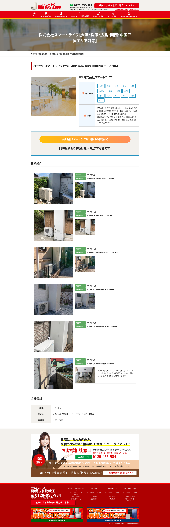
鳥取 (124, 96)
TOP (34, 14)
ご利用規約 (112, 499)
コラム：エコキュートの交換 (130, 493)
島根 (132, 96)
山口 (101, 101)
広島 (108, 96)
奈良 (124, 86)
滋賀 (132, 86)
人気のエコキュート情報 (130, 489)
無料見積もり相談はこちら (121, 473)
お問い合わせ (134, 9)
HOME (35, 54)
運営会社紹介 (94, 499)
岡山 (116, 96)
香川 (118, 91)
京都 (116, 86)
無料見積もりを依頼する (129, 14)
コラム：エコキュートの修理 (112, 493)
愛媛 (110, 91)
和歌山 (101, 91)
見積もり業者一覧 (61, 14)
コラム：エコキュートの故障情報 (76, 493)
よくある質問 (112, 14)
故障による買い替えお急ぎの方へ (130, 500)
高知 (126, 91)
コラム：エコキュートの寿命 (94, 493)
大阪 (101, 86)
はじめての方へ (45, 14)
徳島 (101, 96)
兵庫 (108, 86)
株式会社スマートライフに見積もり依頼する (85, 139)
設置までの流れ (98, 14)
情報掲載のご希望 (122, 9)
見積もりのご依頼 (130, 497)
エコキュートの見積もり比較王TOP (76, 490)
